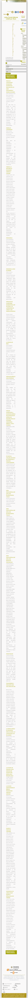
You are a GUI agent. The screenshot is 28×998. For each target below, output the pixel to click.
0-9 (13, 24)
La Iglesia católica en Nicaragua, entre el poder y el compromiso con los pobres (10, 732)
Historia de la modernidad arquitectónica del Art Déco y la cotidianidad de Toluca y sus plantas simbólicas (10, 306)
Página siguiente (10, 77)
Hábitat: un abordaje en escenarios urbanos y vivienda (9, 170)
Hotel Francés (9, 653)
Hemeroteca (9, 237)
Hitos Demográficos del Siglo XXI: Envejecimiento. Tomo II (10, 512)
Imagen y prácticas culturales (8, 830)
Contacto (9, 11)
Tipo (24, 44)
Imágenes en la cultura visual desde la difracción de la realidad (10, 894)
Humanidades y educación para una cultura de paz (10, 685)
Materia (25, 43)
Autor (24, 40)
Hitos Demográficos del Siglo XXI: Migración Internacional (10, 559)
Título (24, 41)
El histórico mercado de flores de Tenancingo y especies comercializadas (10, 459)
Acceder (23, 64)
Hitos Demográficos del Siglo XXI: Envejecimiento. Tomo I (10, 493)
